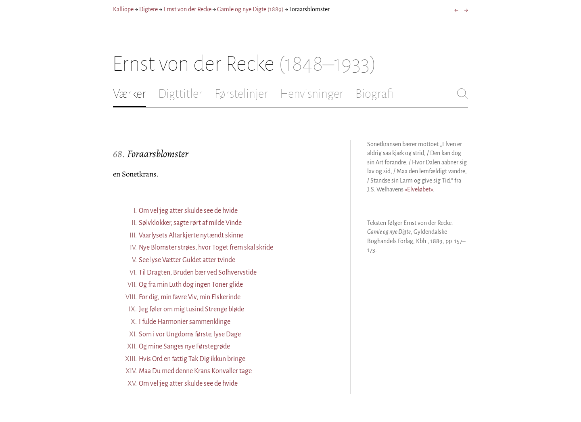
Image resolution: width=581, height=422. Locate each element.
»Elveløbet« (419, 189)
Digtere (148, 9)
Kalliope (123, 9)
